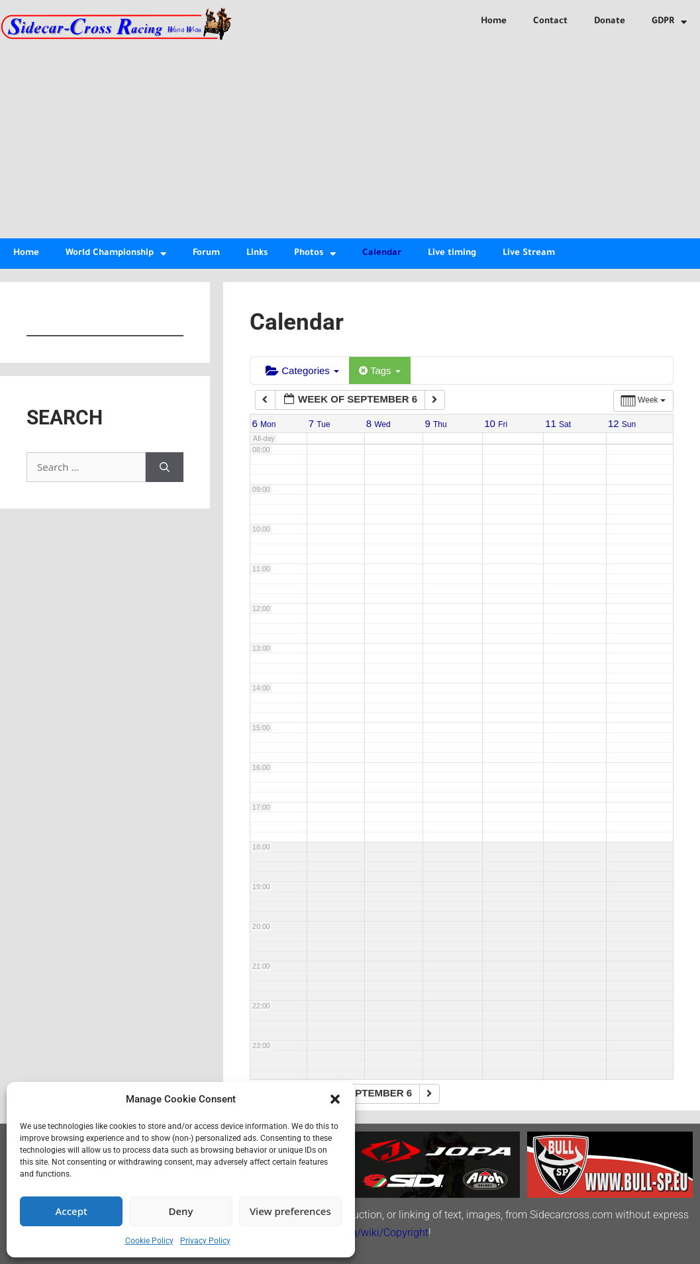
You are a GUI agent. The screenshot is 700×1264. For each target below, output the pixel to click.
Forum (206, 253)
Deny (181, 1211)
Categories (302, 370)
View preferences (290, 1211)
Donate (609, 21)
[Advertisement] (350, 139)
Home (494, 21)
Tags (380, 370)
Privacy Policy (205, 1240)
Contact (550, 21)
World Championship (116, 254)
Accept (71, 1211)
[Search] (164, 467)
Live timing (452, 253)
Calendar (381, 253)
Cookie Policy (149, 1240)
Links (257, 253)
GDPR (669, 22)
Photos (315, 254)
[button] (335, 1099)
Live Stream (529, 253)
